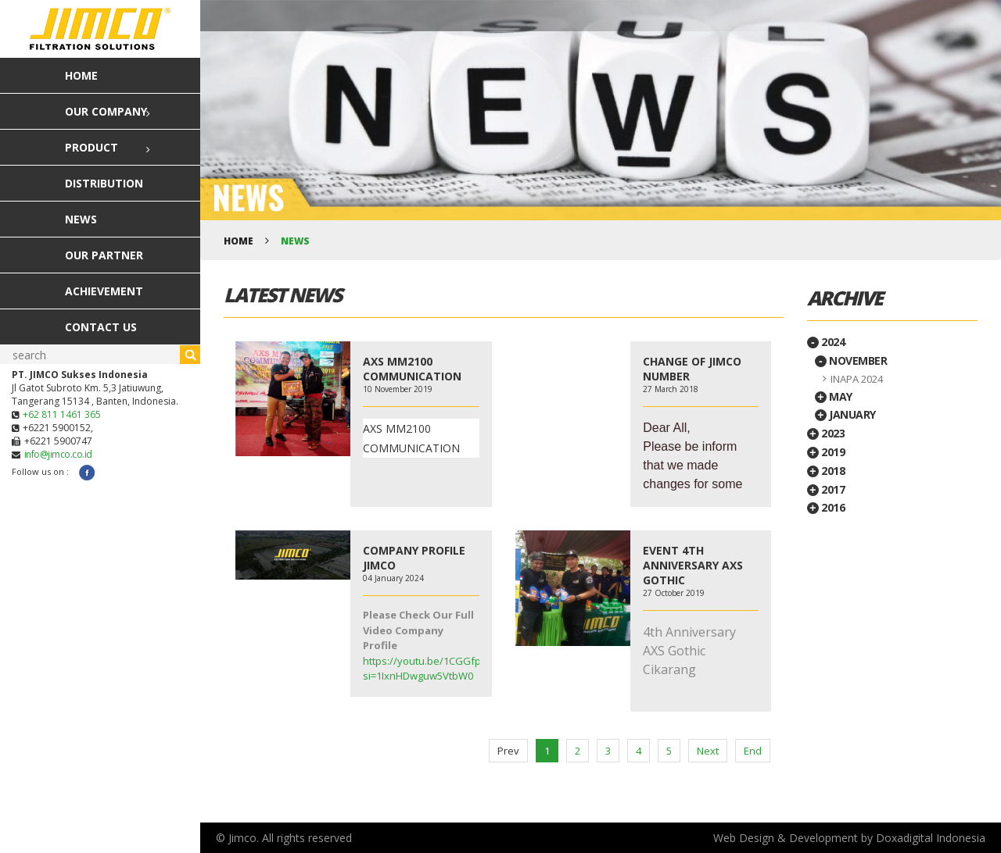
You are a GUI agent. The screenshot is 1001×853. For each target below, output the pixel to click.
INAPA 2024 (857, 379)
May (833, 396)
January (845, 414)
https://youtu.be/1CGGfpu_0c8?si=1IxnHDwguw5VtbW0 (437, 668)
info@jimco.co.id (58, 454)
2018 (826, 470)
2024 (826, 341)
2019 (826, 451)
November (851, 360)
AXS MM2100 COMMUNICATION (412, 369)
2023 (826, 433)
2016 (826, 507)
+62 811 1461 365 (62, 414)
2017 (826, 489)
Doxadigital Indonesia (930, 837)
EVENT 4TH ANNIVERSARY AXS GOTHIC (693, 565)
